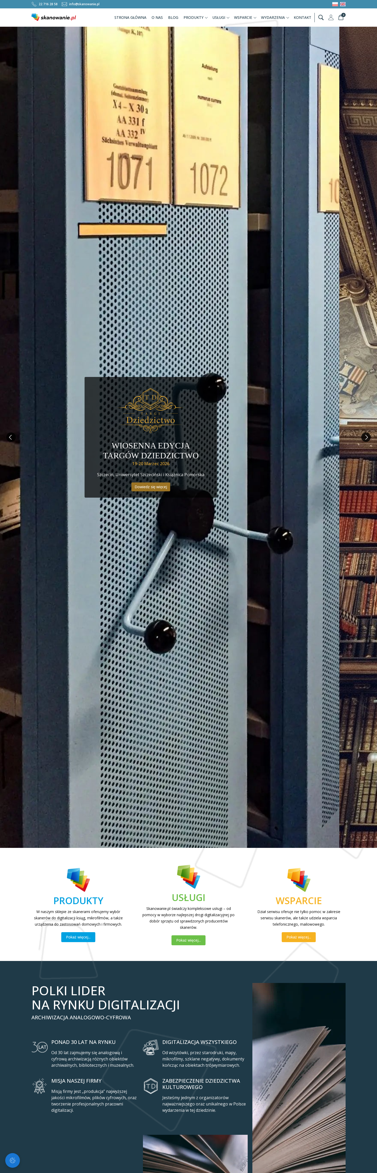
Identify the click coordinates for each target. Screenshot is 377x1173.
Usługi (221, 17)
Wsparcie (245, 17)
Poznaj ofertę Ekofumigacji (188, 494)
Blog (173, 17)
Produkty (196, 17)
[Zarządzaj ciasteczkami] (12, 1160)
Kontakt (302, 17)
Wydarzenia (275, 17)
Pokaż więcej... (78, 937)
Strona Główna (130, 17)
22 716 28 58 (44, 4)
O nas (157, 17)
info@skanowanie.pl (80, 4)
